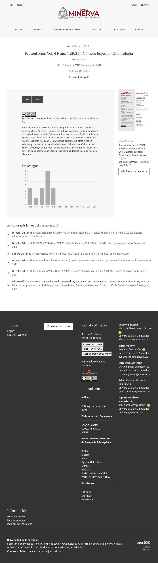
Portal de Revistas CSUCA (95, 477)
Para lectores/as (16, 516)
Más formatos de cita (133, 171)
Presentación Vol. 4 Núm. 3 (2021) (52, 260)
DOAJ (84, 409)
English (11, 331)
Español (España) (18, 4)
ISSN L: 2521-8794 (92, 349)
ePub (37, 99)
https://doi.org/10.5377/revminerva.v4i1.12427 (79, 65)
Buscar (139, 29)
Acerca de (96, 29)
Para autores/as (16, 520)
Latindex (86, 492)
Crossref (85, 454)
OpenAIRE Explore (91, 462)
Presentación (39, 253)
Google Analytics (90, 428)
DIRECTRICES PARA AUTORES (49, 243)
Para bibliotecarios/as (19, 524)
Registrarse (145, 5)
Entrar (134, 5)
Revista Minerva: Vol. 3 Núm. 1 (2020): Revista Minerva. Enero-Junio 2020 (88, 253)
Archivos (38, 29)
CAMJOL (85, 465)
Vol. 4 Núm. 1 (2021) (79, 46)
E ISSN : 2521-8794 (93, 344)
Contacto (119, 29)
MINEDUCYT (87, 499)
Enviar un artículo (58, 326)
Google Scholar (89, 424)
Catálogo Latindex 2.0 (93, 406)
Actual (18, 29)
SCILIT (84, 432)
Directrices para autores (66, 29)
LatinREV (86, 495)
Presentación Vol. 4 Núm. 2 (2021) (52, 271)
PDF (27, 99)
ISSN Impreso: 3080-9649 (97, 353)
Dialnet (85, 451)
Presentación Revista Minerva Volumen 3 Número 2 (62, 232)
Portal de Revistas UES (94, 473)
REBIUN (85, 469)
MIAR (84, 458)
